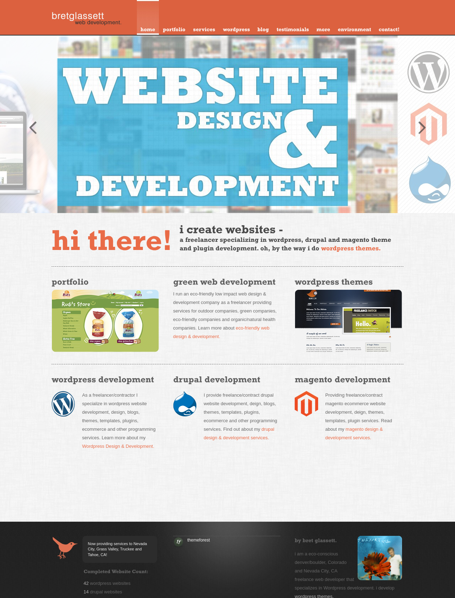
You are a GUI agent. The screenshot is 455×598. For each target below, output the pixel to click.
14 (86, 591)
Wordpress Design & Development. (118, 446)
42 (86, 583)
